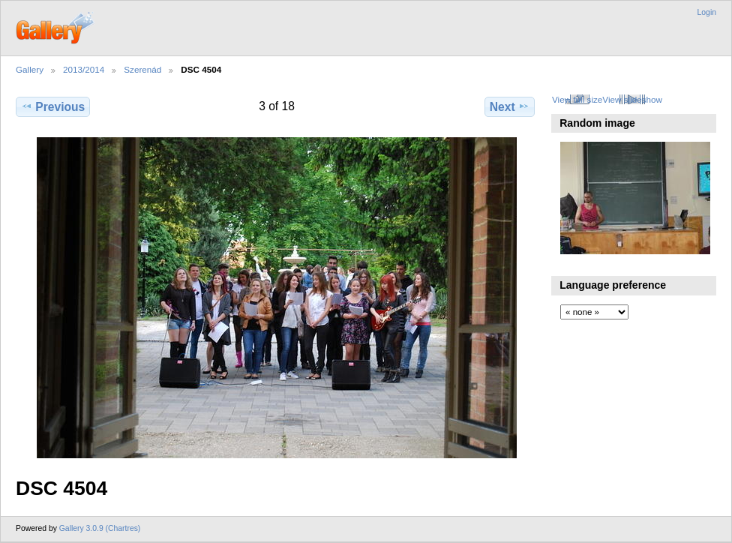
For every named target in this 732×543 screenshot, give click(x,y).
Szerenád (142, 69)
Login (707, 12)
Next (510, 106)
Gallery (30, 69)
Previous (53, 106)
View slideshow (632, 99)
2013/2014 (83, 69)
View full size (577, 99)
